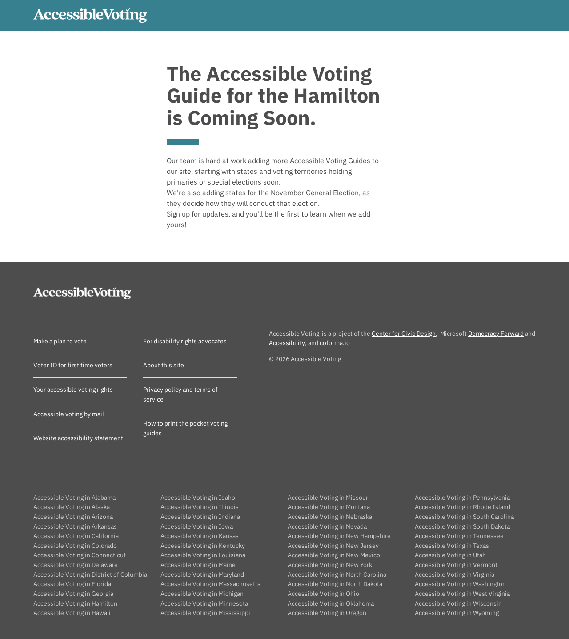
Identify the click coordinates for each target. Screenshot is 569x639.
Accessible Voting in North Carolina (337, 574)
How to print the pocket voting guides (185, 428)
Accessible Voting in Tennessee (459, 535)
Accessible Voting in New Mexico (334, 555)
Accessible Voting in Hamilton (75, 603)
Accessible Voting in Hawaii (72, 612)
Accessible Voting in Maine (198, 564)
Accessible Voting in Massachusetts (210, 583)
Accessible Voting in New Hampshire (339, 535)
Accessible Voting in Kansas (199, 535)
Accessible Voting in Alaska (71, 506)
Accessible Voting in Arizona (73, 516)
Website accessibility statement (78, 438)
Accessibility (287, 342)
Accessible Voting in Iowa (196, 526)
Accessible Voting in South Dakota (462, 526)
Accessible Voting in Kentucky (202, 545)
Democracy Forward (496, 333)
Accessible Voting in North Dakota (335, 583)
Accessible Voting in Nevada (327, 526)
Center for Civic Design (404, 333)
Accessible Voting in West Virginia (462, 593)
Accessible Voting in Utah (450, 555)
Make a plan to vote (60, 341)
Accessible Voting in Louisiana (202, 555)
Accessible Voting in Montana (329, 506)
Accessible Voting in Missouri (329, 497)
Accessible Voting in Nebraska (330, 516)
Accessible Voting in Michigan (202, 593)
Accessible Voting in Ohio (323, 593)
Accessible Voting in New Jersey (333, 545)
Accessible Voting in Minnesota (204, 603)
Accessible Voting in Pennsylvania (462, 497)
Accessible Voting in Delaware (75, 564)
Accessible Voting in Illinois (199, 506)
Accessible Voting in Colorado (75, 545)
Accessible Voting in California (76, 535)
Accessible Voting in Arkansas (75, 526)
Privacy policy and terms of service (180, 394)
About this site (163, 365)
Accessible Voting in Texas (452, 545)
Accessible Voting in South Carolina (464, 516)
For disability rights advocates (185, 341)
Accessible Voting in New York (330, 564)
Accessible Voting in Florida (72, 583)
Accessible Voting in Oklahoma (331, 603)
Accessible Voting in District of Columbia (90, 574)
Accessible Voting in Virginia (454, 574)
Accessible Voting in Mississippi (205, 612)
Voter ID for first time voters (72, 365)
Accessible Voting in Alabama (74, 497)
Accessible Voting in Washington (460, 583)
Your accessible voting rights (73, 389)
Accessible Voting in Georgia (73, 593)
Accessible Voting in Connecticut (79, 555)
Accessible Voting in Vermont (456, 564)
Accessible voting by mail (68, 414)
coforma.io (335, 342)
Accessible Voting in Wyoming (457, 612)
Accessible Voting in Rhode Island (462, 506)
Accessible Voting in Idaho (197, 497)
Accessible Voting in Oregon (327, 612)
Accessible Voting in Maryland (202, 574)
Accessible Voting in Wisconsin (458, 603)
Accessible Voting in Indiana (200, 516)
